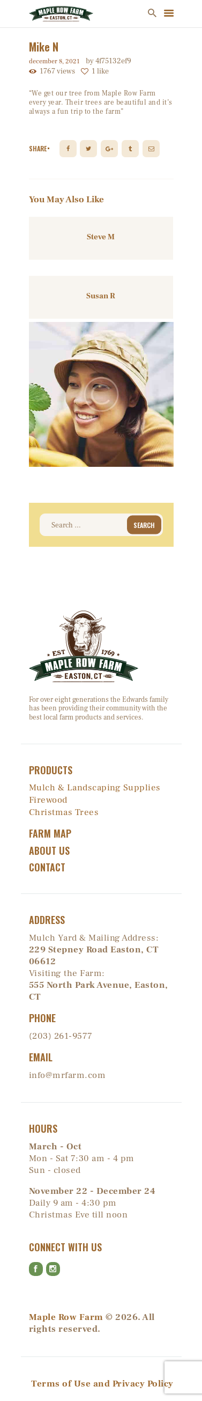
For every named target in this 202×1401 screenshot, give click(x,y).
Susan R (100, 296)
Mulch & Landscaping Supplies (95, 788)
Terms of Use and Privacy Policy (102, 1384)
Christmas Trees (64, 812)
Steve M (101, 237)
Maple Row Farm (66, 1317)
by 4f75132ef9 (108, 61)
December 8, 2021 (54, 61)
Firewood (48, 800)
